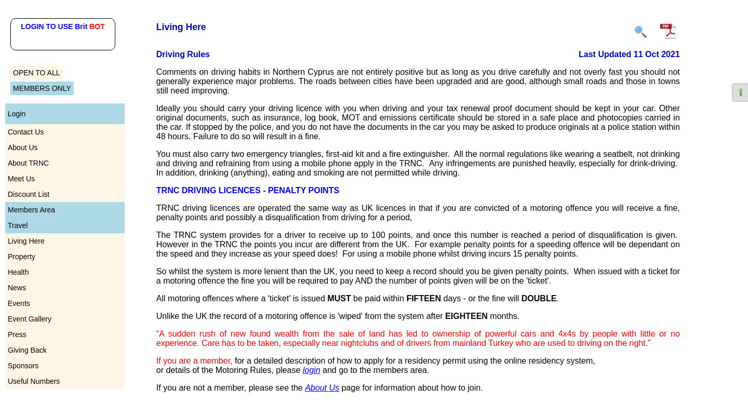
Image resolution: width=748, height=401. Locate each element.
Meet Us (21, 179)
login (311, 370)
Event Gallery (29, 319)
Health (18, 272)
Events (19, 303)
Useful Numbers (34, 381)
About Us (23, 147)
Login (16, 114)
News (17, 288)
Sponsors (23, 366)
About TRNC (28, 163)
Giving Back (27, 350)
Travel (18, 225)
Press (17, 334)
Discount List (28, 194)
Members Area (31, 210)
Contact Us (26, 132)
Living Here (26, 241)
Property (21, 256)
